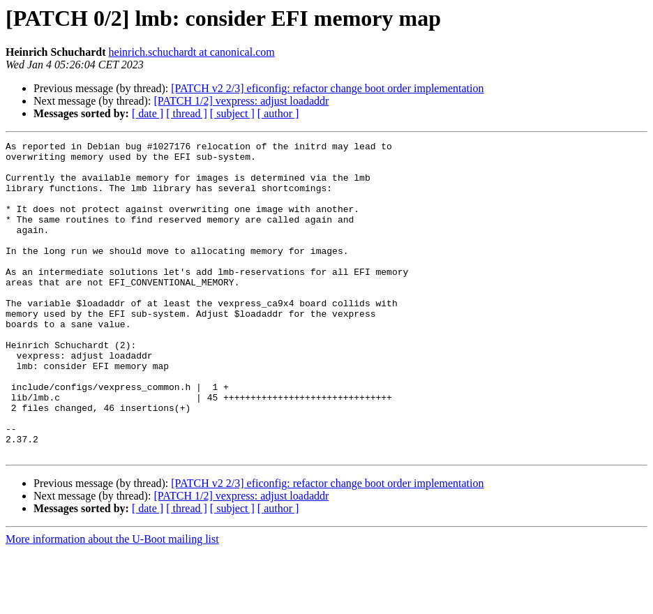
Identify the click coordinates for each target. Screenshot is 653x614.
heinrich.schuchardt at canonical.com (192, 52)
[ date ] (147, 113)
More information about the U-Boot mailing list (112, 602)
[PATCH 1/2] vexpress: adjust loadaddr (241, 101)
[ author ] (278, 113)
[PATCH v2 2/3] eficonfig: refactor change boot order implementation (327, 88)
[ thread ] (186, 113)
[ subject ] (232, 113)
